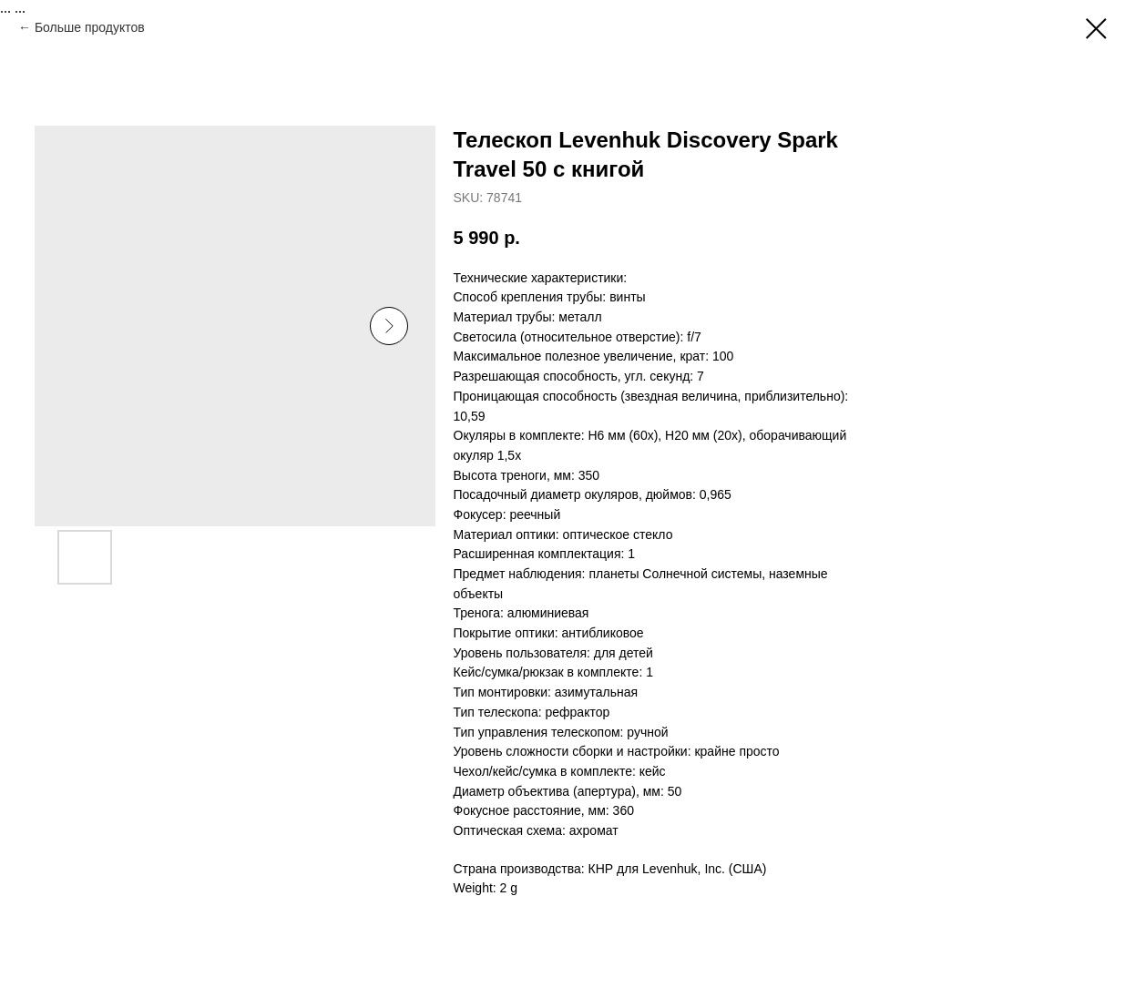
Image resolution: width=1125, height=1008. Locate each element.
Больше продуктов (90, 27)
